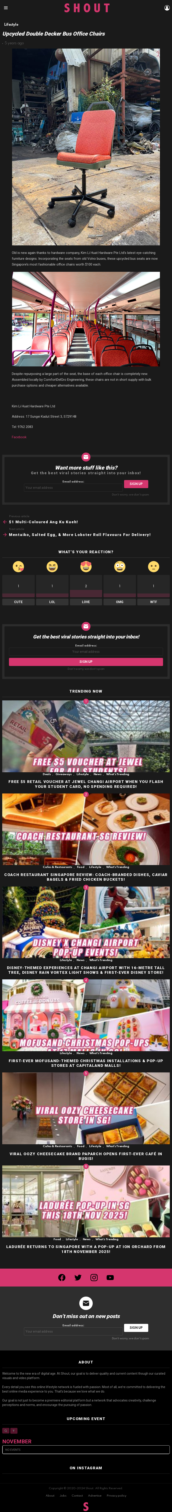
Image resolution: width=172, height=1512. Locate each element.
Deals (47, 774)
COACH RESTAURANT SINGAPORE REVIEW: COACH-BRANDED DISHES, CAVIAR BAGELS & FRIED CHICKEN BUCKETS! (86, 877)
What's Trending (117, 774)
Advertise (94, 1495)
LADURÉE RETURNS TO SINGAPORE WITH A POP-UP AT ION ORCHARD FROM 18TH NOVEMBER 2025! (86, 1249)
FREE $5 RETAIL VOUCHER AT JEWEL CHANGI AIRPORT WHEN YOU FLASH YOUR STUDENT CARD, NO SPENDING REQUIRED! (86, 784)
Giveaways (64, 774)
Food (80, 867)
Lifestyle (83, 774)
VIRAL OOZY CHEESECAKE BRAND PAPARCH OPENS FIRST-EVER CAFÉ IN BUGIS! (86, 1156)
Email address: (73, 486)
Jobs (63, 1495)
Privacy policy (116, 1495)
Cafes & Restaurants (57, 867)
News (97, 774)
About (50, 1495)
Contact (77, 1495)
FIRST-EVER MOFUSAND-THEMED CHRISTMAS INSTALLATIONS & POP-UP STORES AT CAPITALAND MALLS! (86, 1063)
